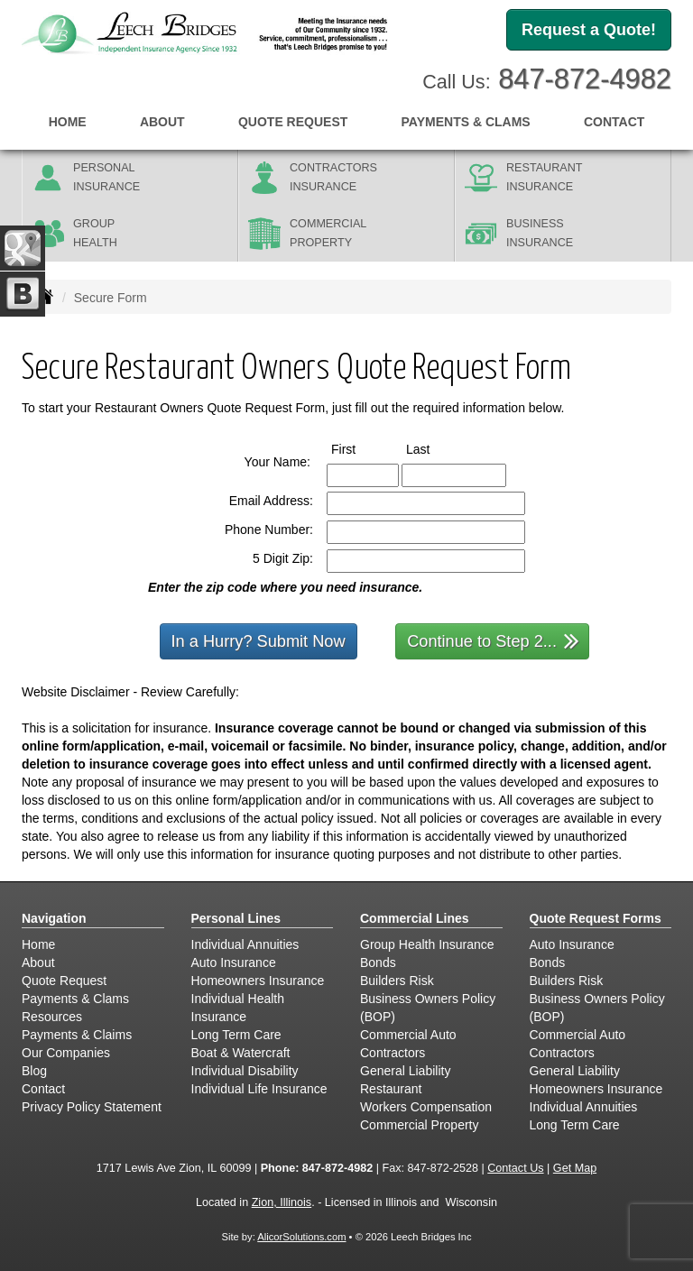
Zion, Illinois (282, 1202)
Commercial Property (419, 1125)
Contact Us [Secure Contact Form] (515, 1168)
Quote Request (64, 980)
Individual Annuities (245, 944)
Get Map (574, 1168)
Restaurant (390, 1089)
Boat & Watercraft (241, 1052)
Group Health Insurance (427, 944)
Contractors (392, 1052)
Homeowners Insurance (258, 980)
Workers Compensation (426, 1107)
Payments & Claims (77, 1034)
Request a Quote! (589, 30)
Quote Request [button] (292, 122)
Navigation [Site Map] (54, 918)
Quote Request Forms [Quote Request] (595, 918)
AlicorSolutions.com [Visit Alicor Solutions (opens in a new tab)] (301, 1236)
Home (68, 122)
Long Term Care (236, 1034)
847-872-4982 (584, 79)
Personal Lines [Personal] (236, 918)
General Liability (405, 1071)
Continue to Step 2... (493, 640)
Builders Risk (397, 980)
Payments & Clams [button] (466, 122)
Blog (34, 1071)
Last (434, 448)
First (360, 448)
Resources (52, 1016)
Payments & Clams (75, 998)
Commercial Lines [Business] (414, 918)
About (162, 122)
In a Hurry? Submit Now (258, 641)
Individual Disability (245, 1071)
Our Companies (66, 1052)
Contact (614, 122)
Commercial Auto (408, 1034)
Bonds (378, 962)
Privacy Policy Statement (92, 1107)
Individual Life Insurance (259, 1089)
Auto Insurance (233, 962)
